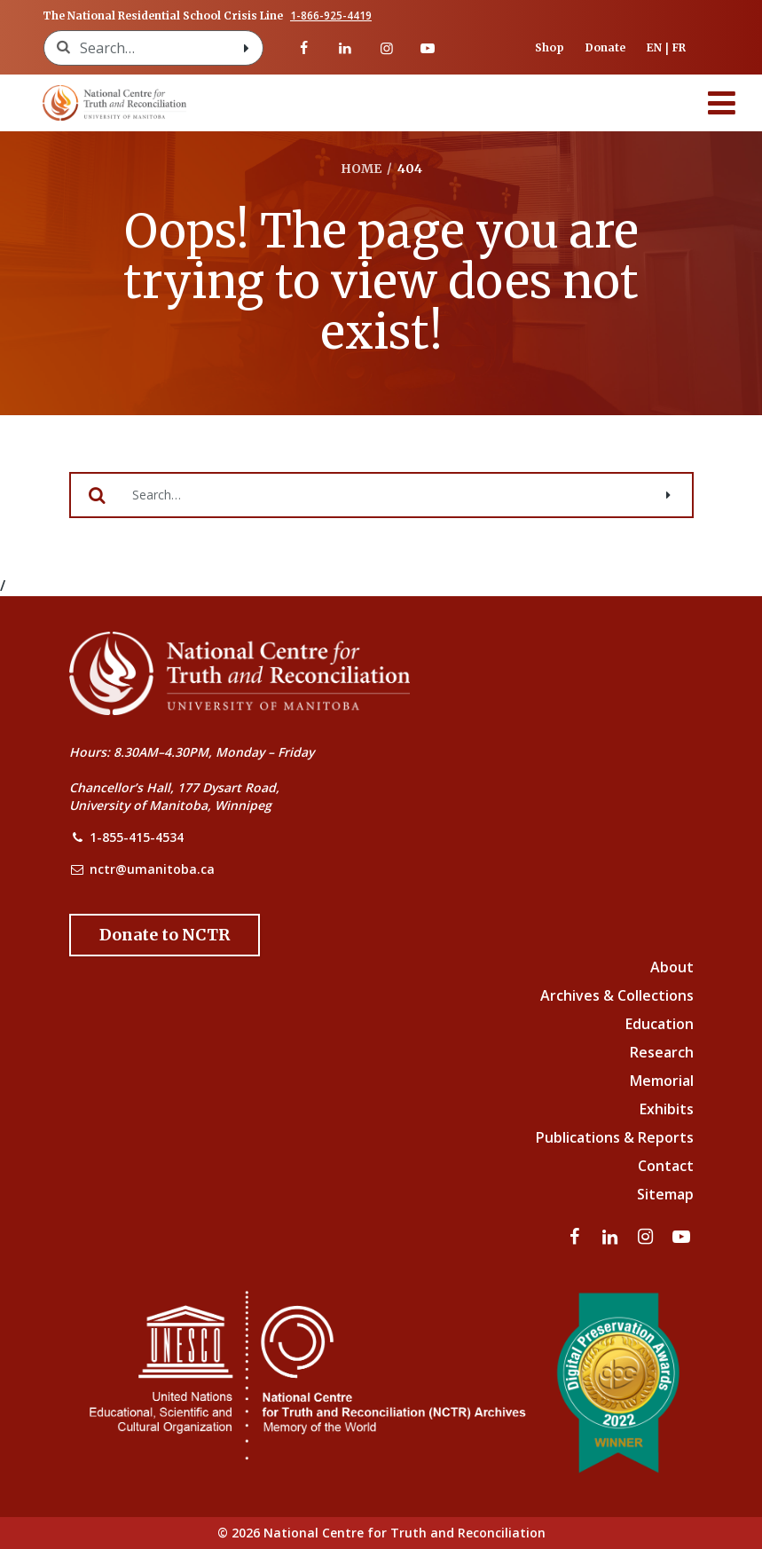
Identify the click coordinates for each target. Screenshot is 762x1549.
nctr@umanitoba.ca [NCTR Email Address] (152, 869)
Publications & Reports (615, 1137)
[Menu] (722, 103)
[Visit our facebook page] (304, 48)
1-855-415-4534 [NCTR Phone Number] (137, 837)
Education (659, 1024)
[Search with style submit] (246, 48)
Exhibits (667, 1109)
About (672, 967)
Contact (666, 1166)
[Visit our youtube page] (427, 48)
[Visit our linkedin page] (345, 48)
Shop (549, 47)
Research (662, 1052)
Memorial (662, 1080)
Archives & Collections (617, 995)
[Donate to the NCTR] (164, 935)
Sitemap (665, 1194)
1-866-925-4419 (331, 16)
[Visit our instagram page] (386, 48)
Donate (605, 47)
